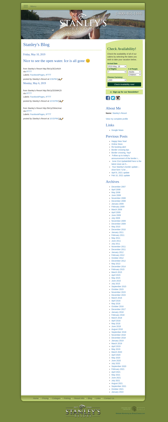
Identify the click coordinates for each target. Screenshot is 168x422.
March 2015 (116, 272)
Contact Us (109, 398)
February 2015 (117, 269)
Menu (29, 6)
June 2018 (116, 326)
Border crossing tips (120, 150)
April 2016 (115, 301)
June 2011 (116, 241)
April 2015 (115, 275)
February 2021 (117, 369)
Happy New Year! (119, 141)
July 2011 (115, 244)
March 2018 (116, 318)
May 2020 (115, 358)
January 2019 (117, 340)
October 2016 (117, 306)
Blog (90, 398)
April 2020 (115, 355)
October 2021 (117, 389)
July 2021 (115, 380)
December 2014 (118, 266)
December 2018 (118, 338)
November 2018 (118, 335)
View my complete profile (117, 119)
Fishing (67, 398)
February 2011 (117, 235)
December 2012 (118, 261)
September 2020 (118, 366)
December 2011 (118, 249)
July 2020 (115, 363)
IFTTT (29, 71)
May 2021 (115, 375)
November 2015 (118, 292)
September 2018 (118, 332)
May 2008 (115, 192)
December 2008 (118, 201)
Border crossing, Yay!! (121, 152)
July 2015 (115, 283)
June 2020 (116, 360)
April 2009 (115, 212)
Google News (117, 130)
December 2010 (118, 229)
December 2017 (118, 309)
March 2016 (116, 298)
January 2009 (117, 204)
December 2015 (118, 295)
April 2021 (115, 372)
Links (98, 398)
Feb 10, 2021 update (120, 175)
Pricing (45, 398)
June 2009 (116, 215)
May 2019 (115, 349)
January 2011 (117, 232)
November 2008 (118, 198)
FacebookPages (37, 75)
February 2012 (117, 255)
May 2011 (115, 238)
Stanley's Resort (119, 113)
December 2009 (118, 224)
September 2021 (118, 386)
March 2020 (116, 352)
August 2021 (117, 383)
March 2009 (116, 209)
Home (35, 398)
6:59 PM (53, 79)
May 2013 (115, 264)
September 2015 (118, 286)
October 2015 (117, 289)
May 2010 (115, 226)
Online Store (117, 144)
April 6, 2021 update (120, 172)
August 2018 (117, 329)
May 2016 (115, 303)
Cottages (56, 398)
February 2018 (117, 315)
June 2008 (116, 195)
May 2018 (115, 323)
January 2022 (117, 392)
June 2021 (116, 378)
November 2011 (118, 246)
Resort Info (79, 398)
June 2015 (116, 281)
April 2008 (115, 189)
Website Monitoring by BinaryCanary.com (130, 413)
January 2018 (117, 312)
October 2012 (117, 258)
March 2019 (116, 343)
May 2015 (115, 278)
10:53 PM (54, 101)
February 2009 (117, 207)
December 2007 (118, 187)
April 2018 (115, 321)
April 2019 (115, 346)
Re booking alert (118, 147)
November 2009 (118, 221)
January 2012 (117, 252)
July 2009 (115, 218)
